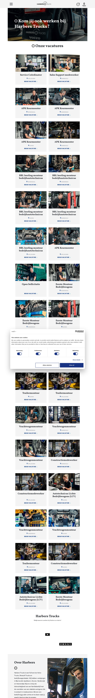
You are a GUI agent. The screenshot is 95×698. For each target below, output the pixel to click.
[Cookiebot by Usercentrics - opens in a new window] (76, 331)
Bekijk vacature (31, 82)
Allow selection (47, 365)
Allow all (71, 365)
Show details (76, 360)
